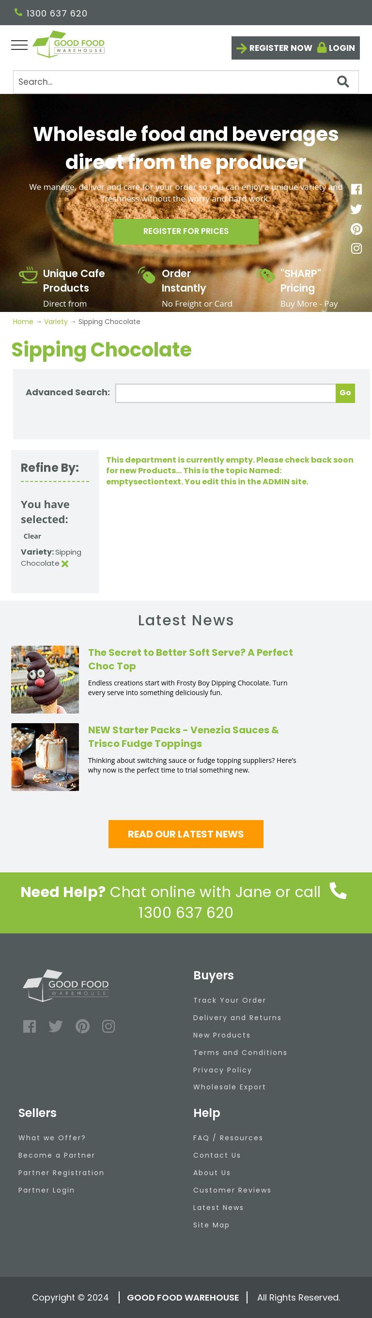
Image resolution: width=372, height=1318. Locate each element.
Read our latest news (186, 834)
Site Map (211, 1225)
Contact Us (217, 1155)
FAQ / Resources (228, 1138)
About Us (212, 1173)
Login (342, 48)
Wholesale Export (229, 1087)
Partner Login (46, 1190)
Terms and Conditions (240, 1052)
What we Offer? (52, 1138)
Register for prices (186, 234)
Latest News (218, 1207)
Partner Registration (61, 1173)
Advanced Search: (68, 392)
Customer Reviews (232, 1190)
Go (345, 392)
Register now (280, 48)
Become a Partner (56, 1155)
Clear (32, 536)
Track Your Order (229, 1000)
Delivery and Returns (237, 1018)
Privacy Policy (222, 1070)
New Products (222, 1035)
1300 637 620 (51, 13)
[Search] (186, 81)
